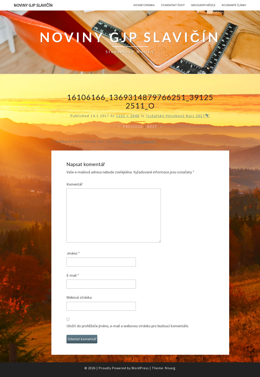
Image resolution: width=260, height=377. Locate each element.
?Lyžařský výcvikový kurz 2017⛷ (178, 115)
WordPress (140, 368)
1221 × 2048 (127, 115)
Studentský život (173, 5)
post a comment (139, 141)
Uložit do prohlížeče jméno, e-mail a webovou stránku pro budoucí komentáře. (127, 325)
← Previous (130, 126)
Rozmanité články (234, 5)
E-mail (72, 275)
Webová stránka (79, 297)
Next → (155, 126)
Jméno (73, 253)
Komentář (74, 184)
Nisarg (170, 368)
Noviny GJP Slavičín (33, 5)
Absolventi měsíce (203, 5)
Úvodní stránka (144, 5)
